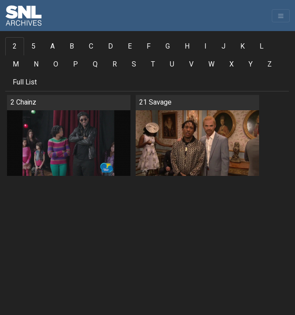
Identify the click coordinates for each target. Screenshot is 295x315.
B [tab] (72, 46)
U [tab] (172, 64)
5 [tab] (33, 46)
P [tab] (75, 64)
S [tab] (134, 64)
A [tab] (52, 46)
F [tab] (149, 46)
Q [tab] (95, 64)
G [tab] (167, 46)
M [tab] (16, 64)
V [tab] (191, 64)
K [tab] (242, 46)
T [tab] (153, 64)
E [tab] (130, 46)
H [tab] (187, 46)
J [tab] (223, 46)
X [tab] (231, 64)
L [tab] (261, 46)
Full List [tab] (25, 82)
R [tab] (114, 64)
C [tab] (91, 46)
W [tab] (211, 64)
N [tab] (36, 64)
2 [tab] (15, 46)
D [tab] (110, 46)
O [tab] (55, 64)
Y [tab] (251, 64)
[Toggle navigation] (281, 15)
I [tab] (205, 46)
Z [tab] (269, 64)
